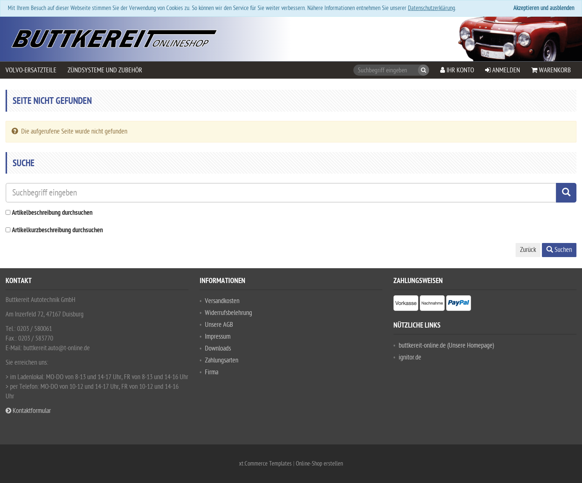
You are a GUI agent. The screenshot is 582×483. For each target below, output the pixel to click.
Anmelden (502, 70)
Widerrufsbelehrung (228, 313)
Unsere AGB (219, 325)
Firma (211, 372)
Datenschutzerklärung (431, 8)
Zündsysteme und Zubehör (105, 70)
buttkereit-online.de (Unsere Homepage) (446, 345)
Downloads (218, 348)
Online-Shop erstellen (319, 463)
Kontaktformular (28, 411)
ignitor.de (410, 357)
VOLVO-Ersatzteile (31, 70)
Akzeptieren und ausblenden (543, 8)
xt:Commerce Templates (266, 463)
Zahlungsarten (221, 360)
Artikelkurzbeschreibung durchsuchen (57, 230)
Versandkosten (222, 301)
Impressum (217, 337)
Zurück (528, 250)
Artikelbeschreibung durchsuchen (52, 213)
